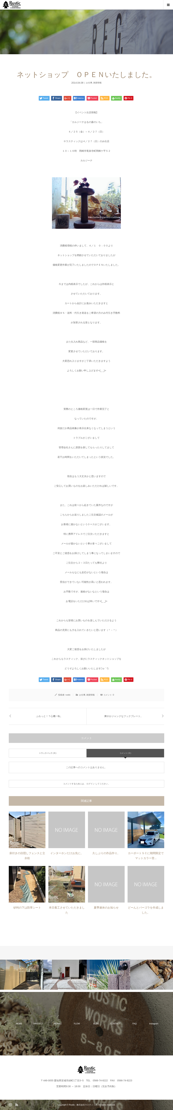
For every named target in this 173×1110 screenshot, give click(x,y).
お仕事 (89, 83)
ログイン (90, 784)
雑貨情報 (97, 83)
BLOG (96, 1023)
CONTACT (115, 1023)
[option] (21, 975)
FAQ (135, 1023)
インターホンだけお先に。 (66, 853)
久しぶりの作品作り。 (106, 853)
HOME (19, 1023)
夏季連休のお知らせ (106, 907)
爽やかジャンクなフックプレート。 (123, 716)
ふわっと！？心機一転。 (49, 716)
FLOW (77, 1023)
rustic (68, 695)
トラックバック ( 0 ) (47, 753)
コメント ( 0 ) (125, 753)
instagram (153, 1023)
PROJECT (38, 1023)
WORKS (57, 1023)
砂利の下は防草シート (27, 907)
